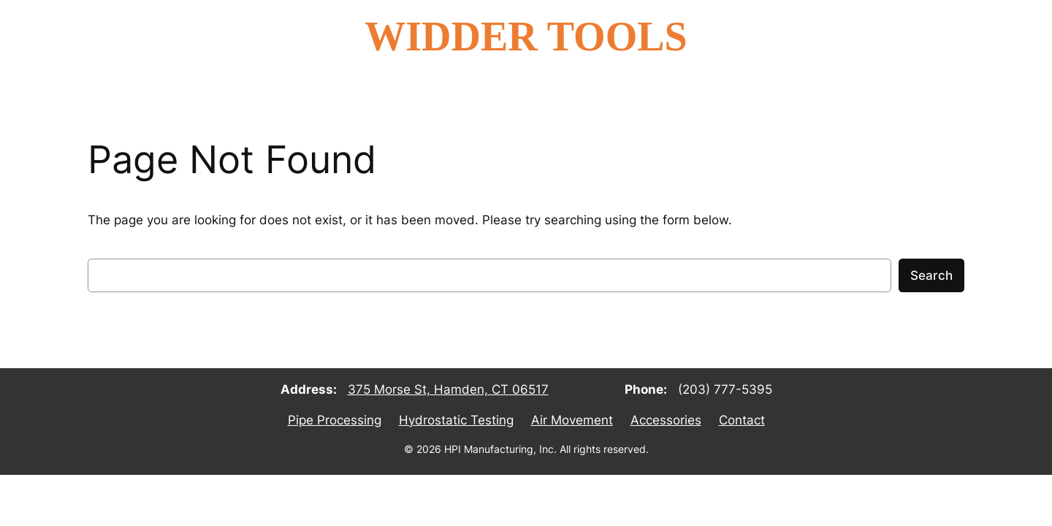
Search (931, 275)
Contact (742, 420)
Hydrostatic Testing (456, 420)
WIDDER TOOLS (526, 36)
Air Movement (572, 420)
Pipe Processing (334, 420)
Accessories (665, 420)
